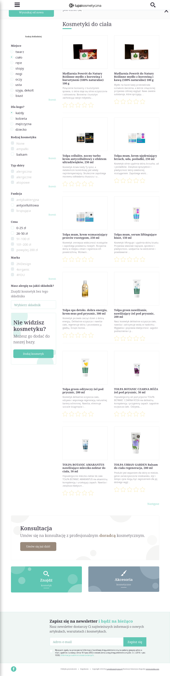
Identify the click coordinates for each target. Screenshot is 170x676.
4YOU (20, 275)
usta (18, 84)
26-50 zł (22, 233)
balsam (21, 154)
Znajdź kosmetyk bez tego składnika (29, 293)
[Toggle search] (154, 5)
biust (19, 95)
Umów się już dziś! (38, 546)
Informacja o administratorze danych (77, 655)
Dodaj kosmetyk (33, 354)
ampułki (22, 149)
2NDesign (23, 264)
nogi (18, 73)
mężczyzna (23, 124)
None (20, 143)
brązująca (23, 210)
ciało (18, 57)
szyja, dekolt (24, 90)
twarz (19, 52)
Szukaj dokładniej (33, 36)
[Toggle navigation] (15, 5)
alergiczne (24, 177)
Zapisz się (134, 642)
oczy (18, 79)
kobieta (21, 118)
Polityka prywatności (69, 669)
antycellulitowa (27, 205)
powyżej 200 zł (27, 250)
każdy (19, 113)
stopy (19, 68)
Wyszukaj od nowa (31, 12)
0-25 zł (21, 228)
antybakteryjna (27, 199)
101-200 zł (23, 244)
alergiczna (24, 171)
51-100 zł (22, 239)
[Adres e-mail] (87, 641)
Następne (153, 504)
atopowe (23, 182)
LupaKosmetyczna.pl (115, 669)
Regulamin (84, 669)
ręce (18, 62)
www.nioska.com (152, 669)
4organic (22, 269)
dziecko (21, 129)
